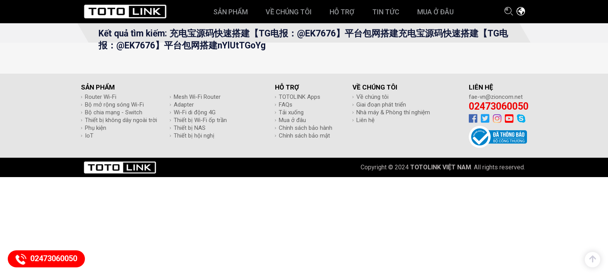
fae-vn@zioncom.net (496, 96)
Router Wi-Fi (100, 96)
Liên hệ (365, 120)
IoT (89, 135)
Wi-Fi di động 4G (195, 112)
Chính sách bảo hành (305, 127)
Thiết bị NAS (190, 127)
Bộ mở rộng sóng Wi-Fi (114, 104)
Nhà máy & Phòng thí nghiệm (393, 112)
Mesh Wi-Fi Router (197, 96)
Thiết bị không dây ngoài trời (121, 120)
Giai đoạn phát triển (381, 104)
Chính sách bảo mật (304, 135)
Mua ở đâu (292, 120)
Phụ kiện (95, 127)
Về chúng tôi (372, 96)
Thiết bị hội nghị (194, 135)
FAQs (285, 104)
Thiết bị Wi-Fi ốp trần (200, 120)
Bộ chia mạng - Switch (113, 112)
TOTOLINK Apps (299, 96)
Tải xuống (291, 112)
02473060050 (499, 106)
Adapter (184, 104)
